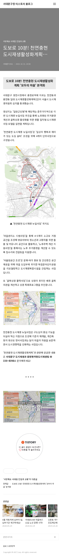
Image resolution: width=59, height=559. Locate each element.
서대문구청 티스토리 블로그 (18, 4)
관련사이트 (8, 536)
